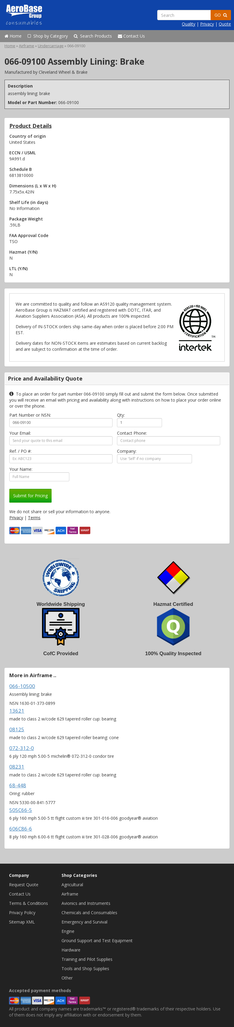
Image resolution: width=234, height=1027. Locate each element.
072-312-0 (21, 748)
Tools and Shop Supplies (85, 968)
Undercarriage (51, 45)
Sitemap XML (22, 922)
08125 (16, 729)
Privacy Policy (22, 912)
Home (13, 36)
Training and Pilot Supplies (87, 959)
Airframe (26, 45)
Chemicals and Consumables (89, 912)
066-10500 (22, 686)
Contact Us (131, 36)
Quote (225, 24)
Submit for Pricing (30, 495)
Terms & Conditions (28, 903)
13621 (16, 710)
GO (220, 15)
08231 (16, 766)
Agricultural (72, 884)
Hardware (71, 950)
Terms (34, 517)
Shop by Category (48, 36)
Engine (68, 931)
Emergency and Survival (84, 922)
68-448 (17, 785)
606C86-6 (20, 828)
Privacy (207, 24)
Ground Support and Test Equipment (97, 940)
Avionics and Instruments (86, 903)
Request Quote (23, 884)
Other (67, 978)
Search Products (93, 36)
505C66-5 (20, 809)
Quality (188, 24)
